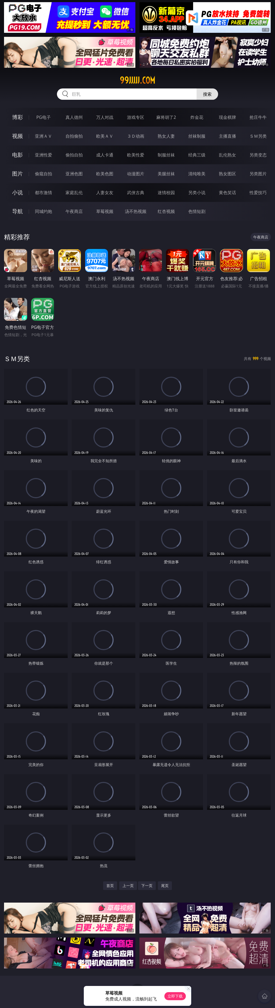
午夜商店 (74, 211)
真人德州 (74, 117)
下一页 (147, 885)
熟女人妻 (166, 136)
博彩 (17, 117)
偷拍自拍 (74, 155)
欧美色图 (104, 174)
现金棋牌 (227, 117)
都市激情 (43, 192)
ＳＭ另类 (258, 136)
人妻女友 (104, 192)
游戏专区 (135, 117)
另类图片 (258, 174)
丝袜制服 (196, 136)
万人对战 (104, 117)
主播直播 (227, 136)
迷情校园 (166, 192)
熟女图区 (227, 174)
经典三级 (196, 155)
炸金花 (196, 117)
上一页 (128, 885)
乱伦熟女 (227, 155)
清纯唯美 (196, 174)
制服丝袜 (166, 155)
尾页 (165, 885)
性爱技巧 (258, 192)
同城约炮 (43, 211)
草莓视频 (104, 211)
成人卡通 (104, 155)
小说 (17, 192)
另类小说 (196, 192)
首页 (110, 885)
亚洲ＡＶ (43, 136)
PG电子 (43, 117)
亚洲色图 (74, 174)
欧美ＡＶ (104, 136)
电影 (17, 154)
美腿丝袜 (166, 174)
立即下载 (175, 996)
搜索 (207, 94)
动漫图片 (135, 174)
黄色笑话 (227, 192)
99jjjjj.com (137, 80)
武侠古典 (135, 192)
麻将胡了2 (166, 117)
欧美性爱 (135, 155)
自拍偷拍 (74, 136)
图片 (17, 173)
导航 (17, 211)
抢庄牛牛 (258, 117)
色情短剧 (196, 211)
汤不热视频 (135, 211)
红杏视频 (166, 211)
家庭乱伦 (74, 192)
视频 (17, 136)
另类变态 (258, 155)
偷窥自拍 (43, 174)
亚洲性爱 (43, 155)
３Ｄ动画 (135, 136)
